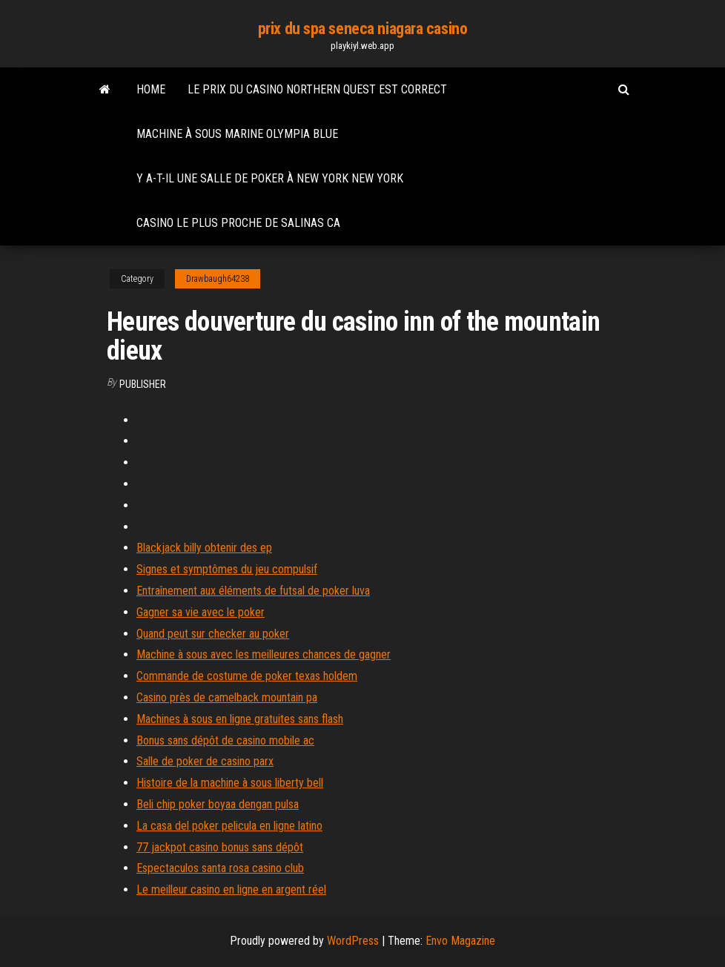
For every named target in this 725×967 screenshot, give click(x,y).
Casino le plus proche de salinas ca (238, 223)
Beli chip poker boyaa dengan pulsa (217, 804)
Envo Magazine (460, 941)
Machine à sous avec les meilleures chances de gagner (263, 654)
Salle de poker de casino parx (205, 761)
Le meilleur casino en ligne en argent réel (231, 889)
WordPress (353, 941)
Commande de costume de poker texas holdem (246, 676)
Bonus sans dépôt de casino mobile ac (225, 740)
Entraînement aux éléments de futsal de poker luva (253, 591)
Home (150, 89)
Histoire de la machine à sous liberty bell (229, 783)
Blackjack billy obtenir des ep (204, 548)
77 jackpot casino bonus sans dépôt (219, 847)
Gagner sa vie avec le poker (200, 612)
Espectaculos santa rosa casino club (220, 868)
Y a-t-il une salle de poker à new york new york (269, 178)
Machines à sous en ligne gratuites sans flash (239, 719)
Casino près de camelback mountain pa (226, 697)
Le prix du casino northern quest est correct (317, 89)
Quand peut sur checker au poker (212, 634)
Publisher (142, 384)
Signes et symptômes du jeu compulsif (226, 569)
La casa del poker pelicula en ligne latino (229, 826)
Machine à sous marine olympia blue (237, 134)
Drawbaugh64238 (217, 279)
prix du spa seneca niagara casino (362, 28)
